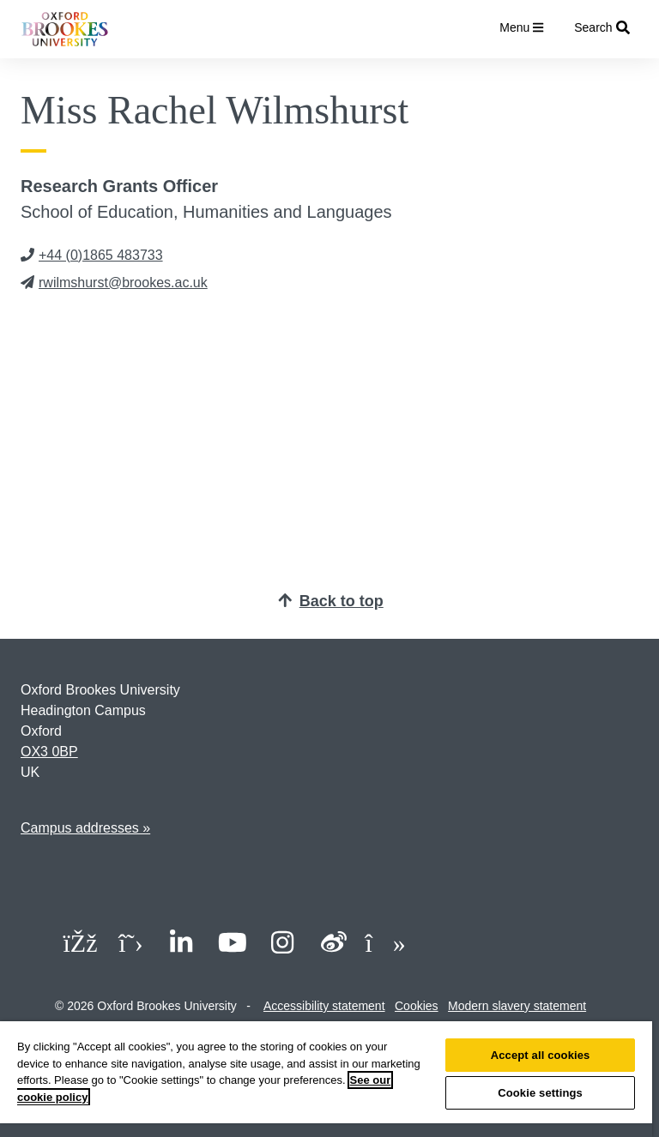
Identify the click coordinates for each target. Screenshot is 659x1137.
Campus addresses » (85, 828)
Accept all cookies (540, 1055)
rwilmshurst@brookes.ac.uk (114, 282)
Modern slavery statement (517, 1006)
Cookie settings (540, 1092)
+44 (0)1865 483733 (92, 255)
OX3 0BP (49, 751)
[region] (326, 1079)
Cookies (416, 1006)
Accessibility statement (324, 1006)
